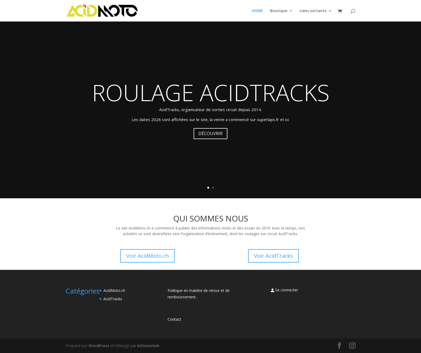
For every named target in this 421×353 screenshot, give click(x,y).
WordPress (99, 345)
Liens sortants (313, 11)
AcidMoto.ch (114, 290)
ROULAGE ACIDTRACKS (210, 92)
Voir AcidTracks (273, 255)
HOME (257, 11)
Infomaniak (148, 345)
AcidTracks (112, 298)
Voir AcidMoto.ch (147, 255)
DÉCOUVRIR (210, 133)
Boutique (278, 11)
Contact (174, 319)
